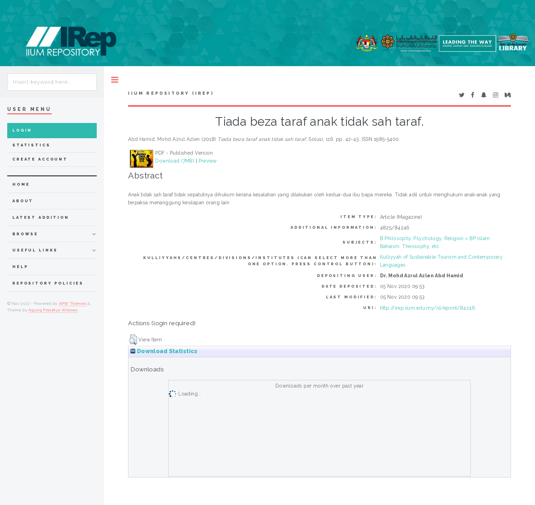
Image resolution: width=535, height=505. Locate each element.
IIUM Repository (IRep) (170, 93)
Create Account (40, 159)
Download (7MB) (174, 161)
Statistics (31, 145)
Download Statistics (163, 351)
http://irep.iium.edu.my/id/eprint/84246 (427, 308)
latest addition (40, 217)
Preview (208, 161)
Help (20, 267)
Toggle (115, 79)
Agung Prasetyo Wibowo (53, 310)
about (22, 201)
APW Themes (72, 303)
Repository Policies (48, 283)
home (21, 184)
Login (22, 130)
